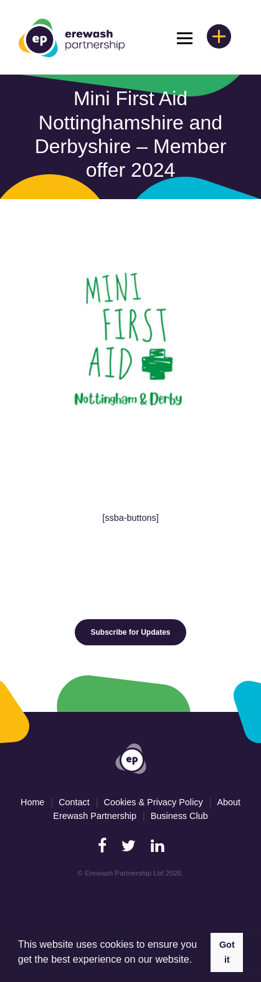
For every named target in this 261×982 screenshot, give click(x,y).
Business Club (179, 816)
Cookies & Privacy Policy (152, 802)
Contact (74, 802)
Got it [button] (227, 952)
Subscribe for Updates (130, 632)
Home (32, 802)
